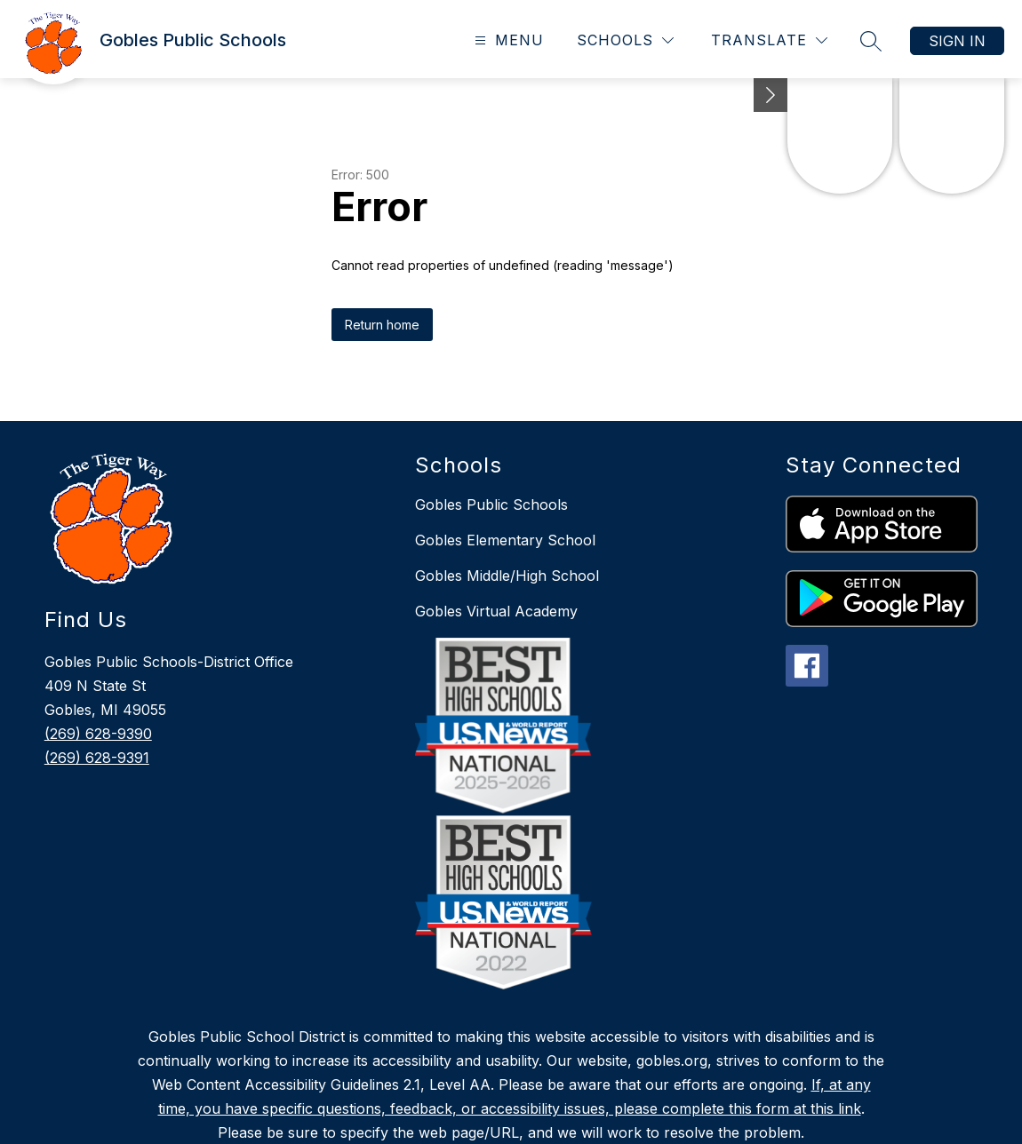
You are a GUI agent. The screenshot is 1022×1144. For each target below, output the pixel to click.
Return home (382, 324)
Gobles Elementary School (505, 540)
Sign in (957, 41)
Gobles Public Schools (491, 504)
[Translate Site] (769, 40)
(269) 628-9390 (98, 734)
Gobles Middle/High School (507, 575)
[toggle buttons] (770, 95)
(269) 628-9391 (96, 758)
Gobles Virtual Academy (496, 611)
